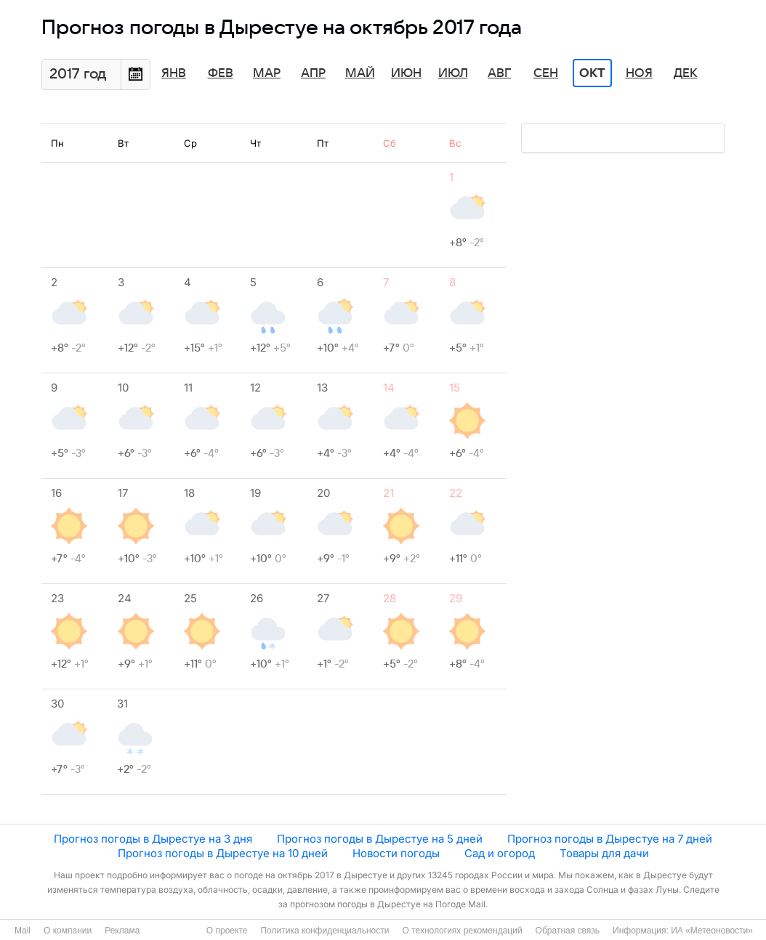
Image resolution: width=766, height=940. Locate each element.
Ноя (639, 73)
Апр (313, 73)
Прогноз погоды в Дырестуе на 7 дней (609, 839)
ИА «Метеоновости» (712, 930)
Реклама (122, 930)
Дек (686, 73)
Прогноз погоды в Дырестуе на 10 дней (223, 853)
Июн (406, 73)
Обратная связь (568, 930)
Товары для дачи (604, 853)
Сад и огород (499, 853)
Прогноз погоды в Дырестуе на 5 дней (380, 839)
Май (360, 73)
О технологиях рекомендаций (462, 930)
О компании (68, 930)
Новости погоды (396, 853)
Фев (220, 73)
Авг (499, 73)
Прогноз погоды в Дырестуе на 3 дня (153, 839)
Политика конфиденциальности (324, 930)
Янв (173, 73)
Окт (592, 73)
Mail (23, 930)
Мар (267, 73)
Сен (545, 73)
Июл (453, 73)
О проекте (227, 930)
